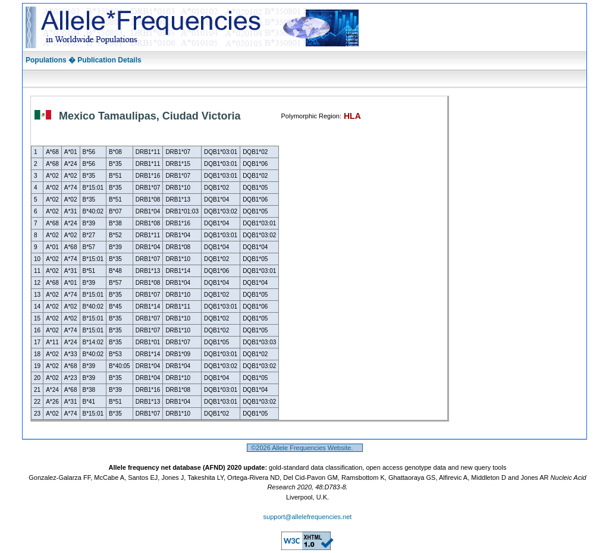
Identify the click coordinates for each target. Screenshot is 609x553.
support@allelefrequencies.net (307, 516)
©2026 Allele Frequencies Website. (304, 447)
